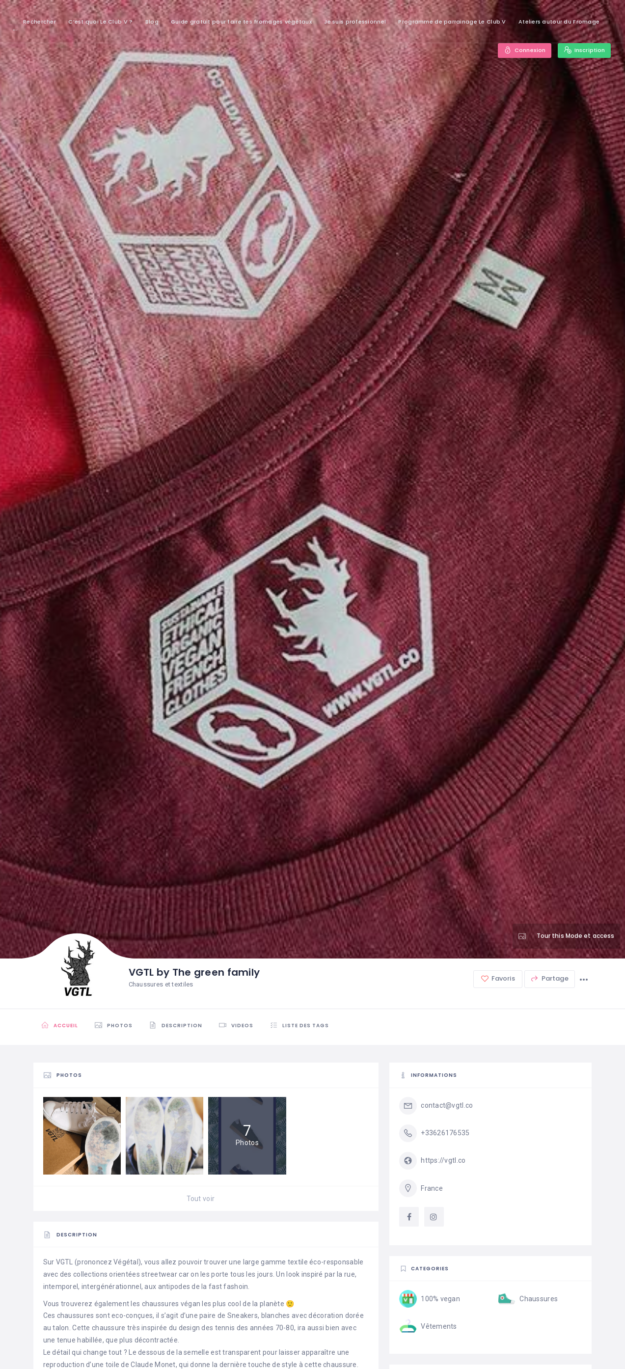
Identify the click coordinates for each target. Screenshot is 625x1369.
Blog (152, 22)
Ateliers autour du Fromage (558, 22)
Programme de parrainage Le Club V (452, 22)
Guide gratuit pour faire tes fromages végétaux (241, 22)
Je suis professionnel (355, 22)
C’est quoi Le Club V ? (100, 22)
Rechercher (39, 22)
